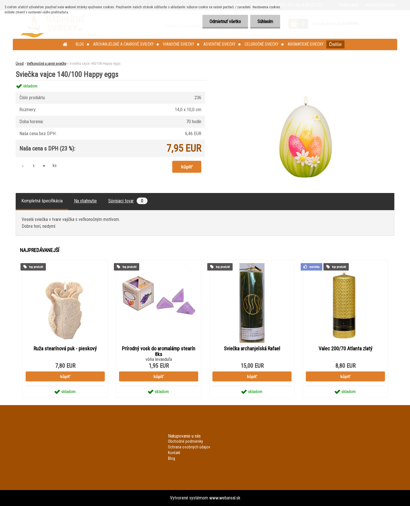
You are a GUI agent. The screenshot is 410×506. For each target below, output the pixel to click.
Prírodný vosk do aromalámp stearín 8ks (158, 351)
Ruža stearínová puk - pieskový (65, 348)
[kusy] (33, 166)
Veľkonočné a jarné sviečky (46, 63)
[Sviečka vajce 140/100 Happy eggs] (306, 80)
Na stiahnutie (85, 201)
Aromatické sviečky (305, 44)
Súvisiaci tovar (127, 201)
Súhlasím (265, 21)
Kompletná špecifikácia (42, 201)
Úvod (20, 63)
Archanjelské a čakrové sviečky (123, 44)
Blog (80, 44)
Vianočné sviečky (178, 44)
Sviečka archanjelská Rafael (252, 348)
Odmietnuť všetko (225, 21)
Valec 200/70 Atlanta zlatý (345, 348)
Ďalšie (335, 44)
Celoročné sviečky (261, 44)
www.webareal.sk (224, 498)
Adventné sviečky (219, 44)
